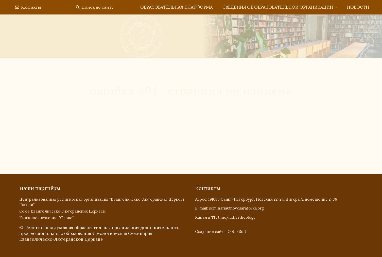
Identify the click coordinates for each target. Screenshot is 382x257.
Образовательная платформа (176, 7)
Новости (358, 7)
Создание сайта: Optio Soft (220, 231)
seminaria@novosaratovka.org (236, 208)
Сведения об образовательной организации (277, 7)
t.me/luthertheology (236, 217)
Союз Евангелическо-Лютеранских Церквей (62, 211)
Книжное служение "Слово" (46, 217)
